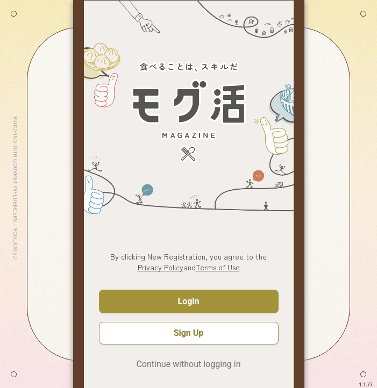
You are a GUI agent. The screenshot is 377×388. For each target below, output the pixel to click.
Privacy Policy (160, 267)
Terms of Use (218, 267)
